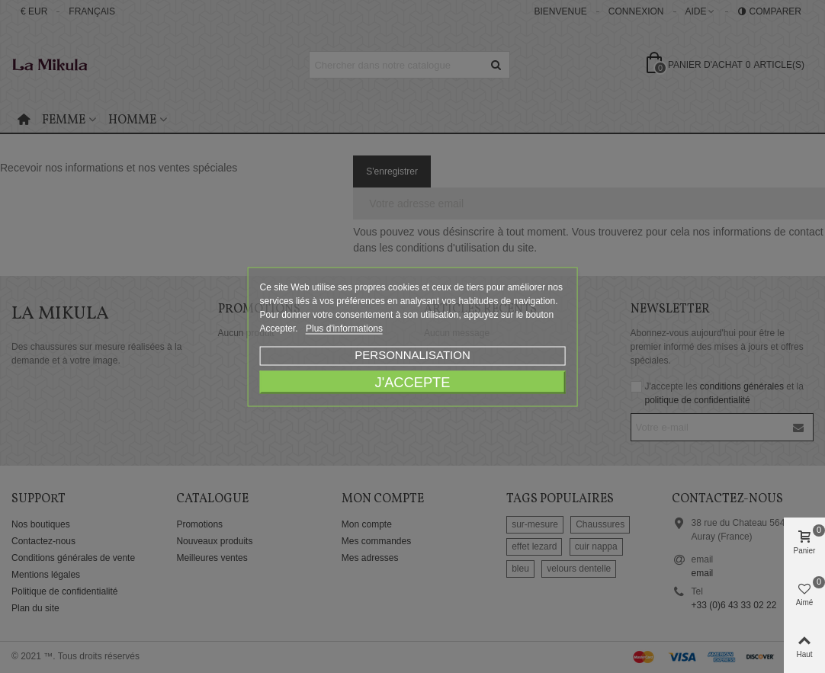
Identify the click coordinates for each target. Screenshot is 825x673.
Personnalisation (412, 354)
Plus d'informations (344, 327)
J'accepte (413, 381)
